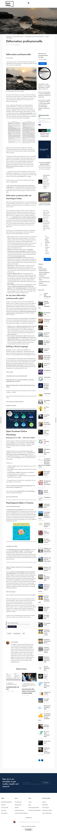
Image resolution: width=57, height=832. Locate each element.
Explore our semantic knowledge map (21, 813)
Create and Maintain (43, 270)
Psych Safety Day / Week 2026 (46, 617)
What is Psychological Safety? (33, 807)
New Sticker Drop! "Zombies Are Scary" (47, 540)
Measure (40, 279)
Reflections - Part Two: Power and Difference (47, 569)
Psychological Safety (18, 36)
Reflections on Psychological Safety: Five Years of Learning (44, 588)
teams (39, 89)
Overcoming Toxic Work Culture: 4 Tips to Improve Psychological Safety (28, 691)
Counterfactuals (47, 497)
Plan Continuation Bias (46, 441)
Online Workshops (18, 804)
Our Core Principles (4, 807)
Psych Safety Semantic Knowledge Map (47, 241)
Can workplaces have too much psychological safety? (16, 376)
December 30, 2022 (10, 691)
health (32, 276)
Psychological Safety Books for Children (47, 641)
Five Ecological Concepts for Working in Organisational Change (44, 515)
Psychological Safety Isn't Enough (47, 609)
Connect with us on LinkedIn (47, 810)
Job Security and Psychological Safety (47, 707)
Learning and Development (44, 277)
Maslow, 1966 (14, 182)
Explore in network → (12, 626)
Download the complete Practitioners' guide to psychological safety (44, 135)
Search (47, 259)
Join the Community (45, 807)
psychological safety (17, 633)
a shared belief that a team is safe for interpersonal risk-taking (24, 217)
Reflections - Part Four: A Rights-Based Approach (47, 550)
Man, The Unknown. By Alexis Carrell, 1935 (14, 401)
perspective (9, 633)
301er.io (34, 595)
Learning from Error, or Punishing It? (47, 334)
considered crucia (28, 284)
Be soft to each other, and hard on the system (47, 357)
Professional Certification (19, 810)
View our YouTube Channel (46, 813)
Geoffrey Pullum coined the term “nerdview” (15, 166)
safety (24, 633)
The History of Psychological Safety (34, 810)
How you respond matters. (46, 676)
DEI (18, 273)
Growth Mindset (47, 393)
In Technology (41, 276)
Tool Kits (29, 802)
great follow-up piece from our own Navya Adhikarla (19, 549)
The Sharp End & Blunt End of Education (47, 525)
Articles (29, 804)
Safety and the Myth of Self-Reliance (47, 473)
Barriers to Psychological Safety (47, 668)
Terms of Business (4, 813)
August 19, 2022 (25, 695)
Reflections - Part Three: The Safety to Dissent (47, 559)
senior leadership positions (21, 288)
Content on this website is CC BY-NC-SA (29, 826)
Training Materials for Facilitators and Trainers (44, 108)
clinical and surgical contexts (19, 256)
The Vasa (46, 326)
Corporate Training (18, 802)
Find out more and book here (12, 496)
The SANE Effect (47, 370)
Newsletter (9, 36)
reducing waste (10, 267)
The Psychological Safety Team (6, 802)
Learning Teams (47, 377)
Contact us (44, 802)
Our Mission (3, 804)
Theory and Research (43, 285)
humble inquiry (14, 334)
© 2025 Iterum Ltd (28, 817)
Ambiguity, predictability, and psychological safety (44, 305)
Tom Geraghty (16, 44)
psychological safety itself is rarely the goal (14, 365)
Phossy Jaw (14, 110)
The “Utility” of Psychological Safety (47, 342)
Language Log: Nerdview (11, 405)
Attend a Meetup (45, 804)
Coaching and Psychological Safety (47, 506)
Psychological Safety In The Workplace (34, 36)
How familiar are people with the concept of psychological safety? (44, 717)
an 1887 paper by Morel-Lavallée (25, 113)
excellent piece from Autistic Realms (15, 509)
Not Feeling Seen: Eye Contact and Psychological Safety (44, 599)
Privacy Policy (3, 810)
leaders (47, 87)
